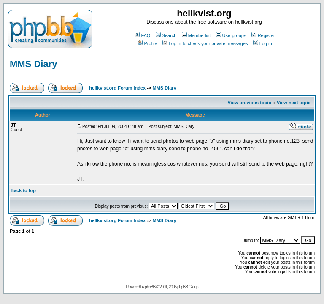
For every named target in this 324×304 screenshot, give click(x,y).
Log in (262, 43)
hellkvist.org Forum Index (117, 87)
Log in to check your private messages (205, 43)
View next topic (293, 102)
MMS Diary (33, 64)
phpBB (150, 287)
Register (263, 35)
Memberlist (196, 35)
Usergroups (231, 35)
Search (166, 35)
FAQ (142, 35)
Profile (147, 43)
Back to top (23, 190)
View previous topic (249, 102)
